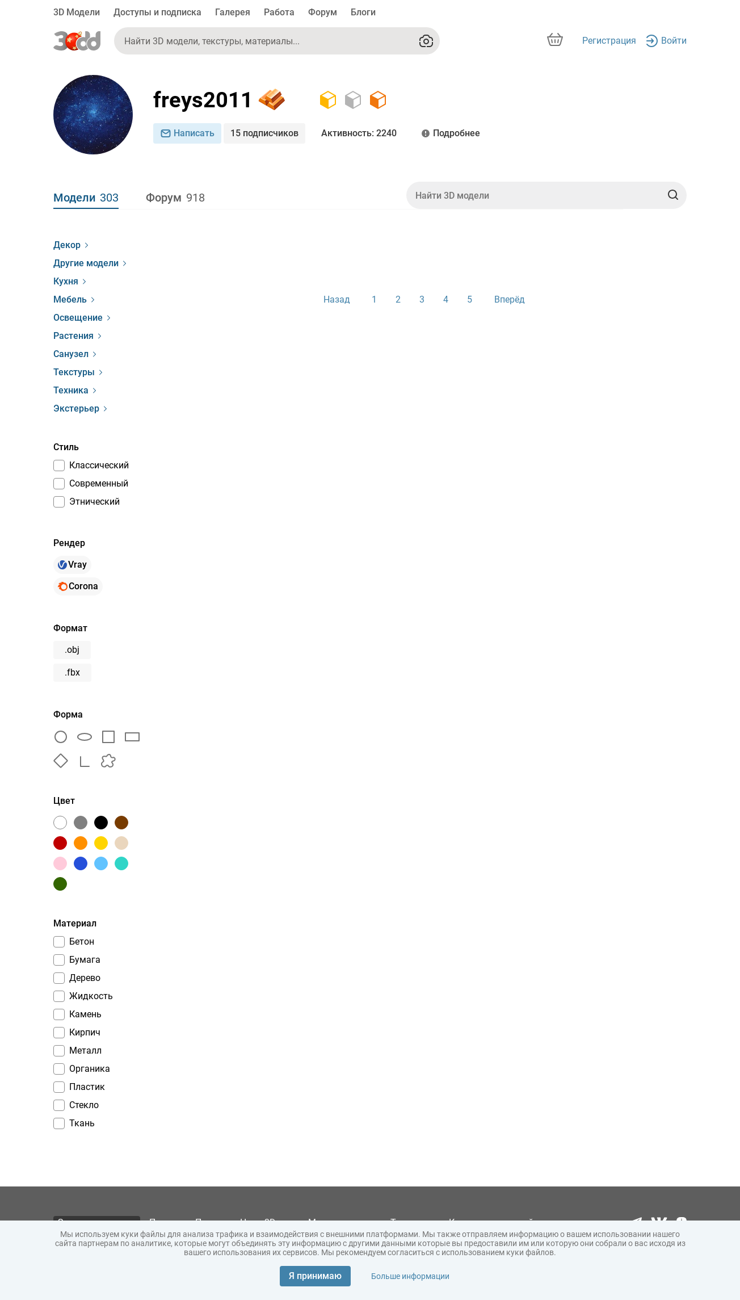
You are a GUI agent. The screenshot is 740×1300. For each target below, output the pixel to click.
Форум (322, 12)
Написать (187, 133)
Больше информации (410, 1276)
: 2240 (359, 133)
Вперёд (509, 299)
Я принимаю (315, 1275)
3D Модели (76, 12)
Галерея (232, 12)
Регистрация (609, 40)
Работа (279, 12)
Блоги (363, 12)
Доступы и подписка (157, 12)
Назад (336, 299)
